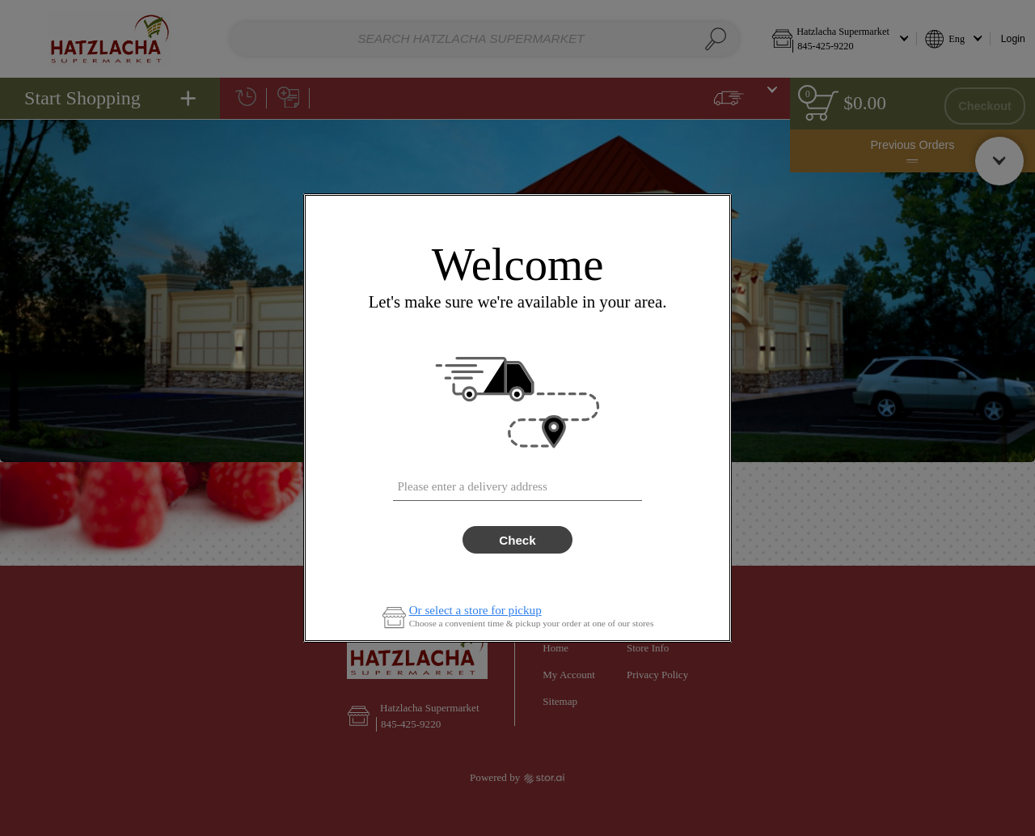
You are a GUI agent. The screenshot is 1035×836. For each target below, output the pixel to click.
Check (517, 540)
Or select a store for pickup (475, 611)
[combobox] (517, 482)
